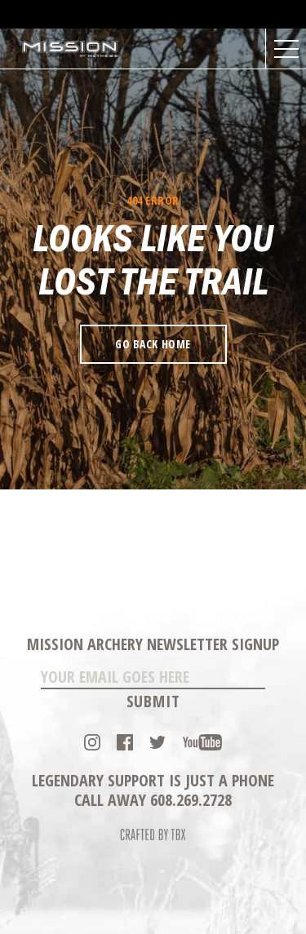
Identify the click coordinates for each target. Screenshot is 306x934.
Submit (153, 701)
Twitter (157, 742)
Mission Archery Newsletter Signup (153, 644)
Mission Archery (70, 49)
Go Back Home (153, 344)
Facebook (125, 742)
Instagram (92, 742)
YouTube (202, 742)
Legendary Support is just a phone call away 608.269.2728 (153, 790)
